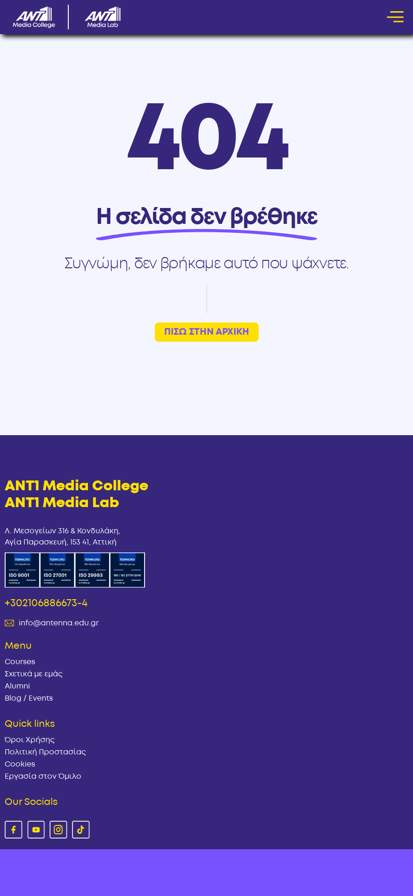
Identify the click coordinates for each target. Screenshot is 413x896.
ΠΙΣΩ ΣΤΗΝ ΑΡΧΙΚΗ (206, 331)
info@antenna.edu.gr (59, 623)
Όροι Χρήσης (30, 740)
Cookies (20, 764)
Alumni (17, 686)
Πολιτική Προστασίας (45, 752)
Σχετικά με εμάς (34, 674)
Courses (20, 662)
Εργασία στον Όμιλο (43, 776)
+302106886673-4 (46, 603)
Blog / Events (29, 698)
